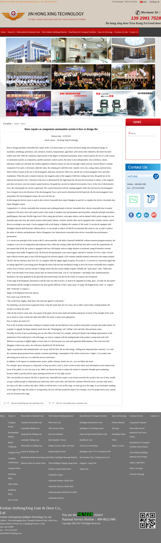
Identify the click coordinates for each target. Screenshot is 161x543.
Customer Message (137, 474)
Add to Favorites (130, 1)
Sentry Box (84, 469)
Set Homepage (117, 1)
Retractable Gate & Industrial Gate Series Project (138, 432)
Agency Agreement (137, 462)
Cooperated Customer (138, 422)
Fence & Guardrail (55, 434)
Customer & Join (121, 32)
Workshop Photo (12, 476)
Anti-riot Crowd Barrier (89, 446)
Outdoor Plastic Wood (56, 451)
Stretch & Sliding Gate (30, 451)
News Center (13, 500)
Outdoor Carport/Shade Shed (59, 469)
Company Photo (14, 468)
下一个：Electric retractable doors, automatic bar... (68, 403)
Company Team (14, 452)
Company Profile (12, 424)
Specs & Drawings (105, 32)
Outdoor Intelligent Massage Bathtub (62, 457)
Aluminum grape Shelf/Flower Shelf (62, 492)
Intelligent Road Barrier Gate (91, 422)
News (23, 124)
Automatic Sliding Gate (30, 440)
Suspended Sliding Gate (30, 428)
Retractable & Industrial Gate (28, 32)
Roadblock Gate (86, 440)
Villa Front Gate (54, 422)
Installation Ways (118, 434)
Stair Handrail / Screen (57, 440)
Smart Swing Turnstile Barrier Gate (93, 434)
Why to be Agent (136, 468)
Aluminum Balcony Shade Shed (60, 486)
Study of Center (118, 446)
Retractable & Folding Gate (31, 446)
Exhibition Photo (12, 492)
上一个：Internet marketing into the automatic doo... (24, 403)
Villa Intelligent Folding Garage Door (62, 463)
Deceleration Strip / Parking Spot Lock (95, 457)
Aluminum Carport (55, 475)
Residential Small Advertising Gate (34, 457)
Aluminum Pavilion (56, 498)
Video (114, 440)
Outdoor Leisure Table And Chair (61, 446)
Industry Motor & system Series (33, 463)
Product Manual (118, 422)
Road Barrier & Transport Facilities (82, 32)
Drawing (115, 428)
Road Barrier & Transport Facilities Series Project (140, 444)
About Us (11, 32)
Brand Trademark (12, 444)
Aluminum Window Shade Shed (60, 480)
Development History (13, 434)
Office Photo (13, 484)
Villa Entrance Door (56, 428)
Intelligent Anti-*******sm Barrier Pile (95, 451)
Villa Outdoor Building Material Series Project (138, 454)
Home (3, 32)
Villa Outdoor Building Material (54, 32)
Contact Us (134, 32)
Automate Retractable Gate (31, 422)
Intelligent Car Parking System (92, 428)
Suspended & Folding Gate (31, 434)
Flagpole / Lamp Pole (88, 463)
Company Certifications (13, 460)
